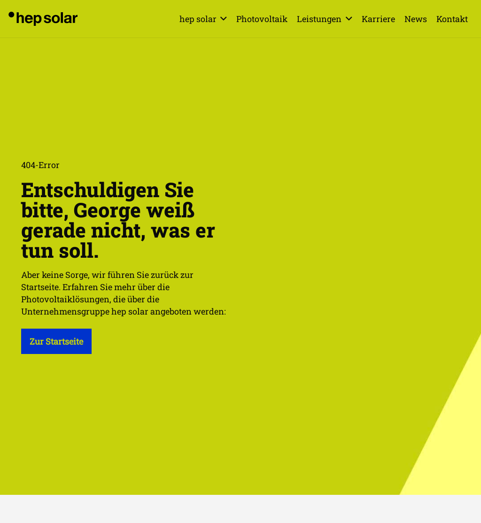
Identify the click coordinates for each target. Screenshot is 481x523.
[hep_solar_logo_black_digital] (43, 19)
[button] (222, 19)
